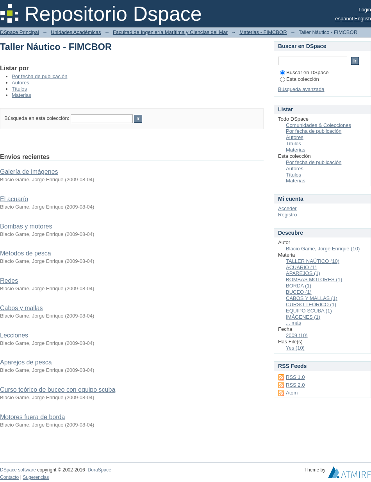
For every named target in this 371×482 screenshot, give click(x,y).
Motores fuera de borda (32, 417)
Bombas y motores (26, 226)
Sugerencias (36, 477)
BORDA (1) (298, 286)
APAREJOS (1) (303, 273)
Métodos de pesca (25, 253)
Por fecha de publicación (39, 76)
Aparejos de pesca (26, 362)
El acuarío (14, 199)
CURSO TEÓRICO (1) (311, 304)
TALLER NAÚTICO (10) (312, 261)
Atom (292, 393)
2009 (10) (297, 335)
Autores (20, 83)
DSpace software (18, 470)
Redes (9, 280)
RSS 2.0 (295, 385)
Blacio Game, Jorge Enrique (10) (323, 249)
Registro (287, 215)
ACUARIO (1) (301, 267)
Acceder (287, 208)
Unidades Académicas (76, 32)
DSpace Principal (19, 32)
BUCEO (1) (299, 292)
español (344, 18)
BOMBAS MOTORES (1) (314, 279)
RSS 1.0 (295, 377)
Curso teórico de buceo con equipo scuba (57, 389)
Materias (21, 95)
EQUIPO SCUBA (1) (309, 311)
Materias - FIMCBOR (263, 32)
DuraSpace (99, 470)
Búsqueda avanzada (301, 89)
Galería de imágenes (29, 171)
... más (293, 323)
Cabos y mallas (21, 308)
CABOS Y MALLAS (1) (311, 298)
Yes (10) (295, 348)
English (362, 18)
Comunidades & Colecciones (318, 125)
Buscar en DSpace (304, 72)
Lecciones (14, 335)
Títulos (19, 89)
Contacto (9, 477)
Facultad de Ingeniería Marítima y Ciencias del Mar (170, 32)
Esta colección (299, 79)
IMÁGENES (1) (303, 317)
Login (365, 9)
